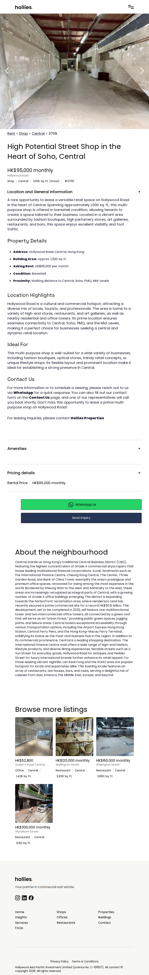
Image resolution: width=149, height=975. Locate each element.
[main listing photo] (34, 736)
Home (19, 912)
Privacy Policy (59, 961)
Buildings (104, 917)
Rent (11, 133)
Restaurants (66, 923)
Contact (104, 923)
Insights (21, 917)
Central (38, 133)
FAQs (19, 928)
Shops (61, 912)
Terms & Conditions (85, 961)
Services (21, 923)
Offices (62, 917)
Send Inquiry (81, 518)
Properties (106, 912)
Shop (23, 133)
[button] (70, 125)
